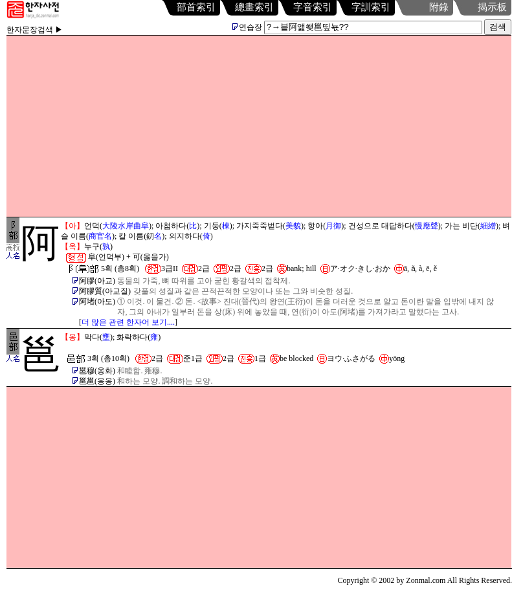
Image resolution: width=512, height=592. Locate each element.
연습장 (247, 27)
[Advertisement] (259, 126)
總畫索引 (254, 7)
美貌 (293, 225)
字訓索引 (370, 7)
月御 (333, 225)
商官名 (100, 236)
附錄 (439, 7)
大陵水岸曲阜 (125, 225)
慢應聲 (426, 225)
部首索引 (196, 7)
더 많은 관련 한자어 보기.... (128, 322)
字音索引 (312, 7)
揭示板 (492, 7)
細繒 (488, 225)
